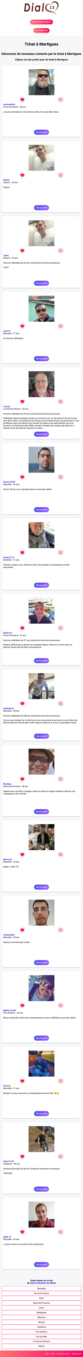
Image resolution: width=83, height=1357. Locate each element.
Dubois (6, 180)
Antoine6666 (9, 104)
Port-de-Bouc (42, 1332)
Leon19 (6, 331)
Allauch (41, 1322)
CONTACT (76, 1354)
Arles (41, 1298)
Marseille (41, 1288)
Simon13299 (9, 482)
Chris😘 (7, 1086)
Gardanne (41, 1327)
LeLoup (6, 406)
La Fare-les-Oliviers (41, 1341)
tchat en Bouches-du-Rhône (43, 1283)
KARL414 (7, 633)
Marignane (41, 1312)
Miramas (41, 1317)
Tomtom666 (8, 935)
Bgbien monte (9, 1010)
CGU (53, 1354)
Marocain (7, 859)
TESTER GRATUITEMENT (41, 22)
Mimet (41, 1346)
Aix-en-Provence (41, 1293)
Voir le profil (41, 132)
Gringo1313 (8, 557)
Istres (41, 1308)
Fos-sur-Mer (41, 1336)
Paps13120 (8, 1161)
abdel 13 (7, 1237)
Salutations (8, 708)
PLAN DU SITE (63, 1354)
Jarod (6, 255)
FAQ (47, 1354)
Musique (7, 784)
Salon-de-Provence (41, 1303)
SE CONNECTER (41, 30)
